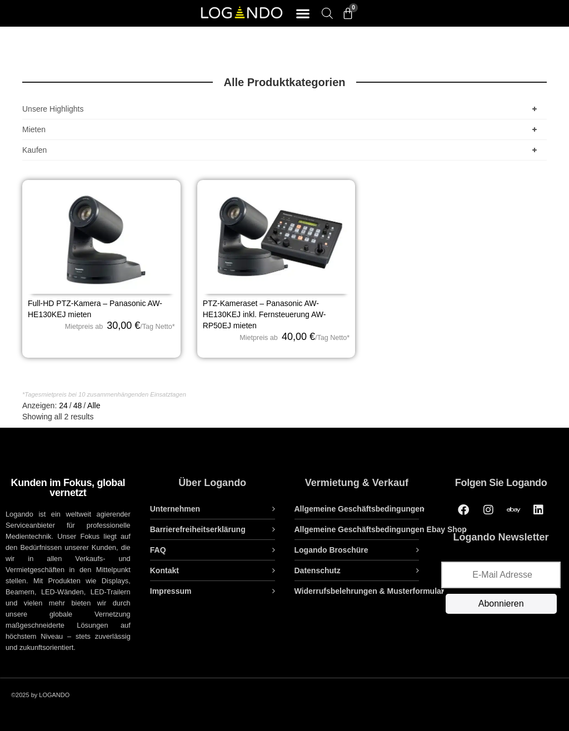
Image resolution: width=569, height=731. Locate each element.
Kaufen (281, 150)
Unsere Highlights (281, 108)
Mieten (281, 129)
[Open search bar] (327, 13)
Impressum (171, 591)
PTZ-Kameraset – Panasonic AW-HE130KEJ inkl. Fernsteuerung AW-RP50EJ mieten (264, 314)
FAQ (158, 549)
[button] (302, 13)
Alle (93, 405)
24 (63, 405)
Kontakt (164, 570)
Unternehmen (175, 508)
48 (77, 405)
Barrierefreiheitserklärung (198, 529)
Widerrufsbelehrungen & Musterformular (370, 591)
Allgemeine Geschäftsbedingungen (360, 508)
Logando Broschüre (331, 549)
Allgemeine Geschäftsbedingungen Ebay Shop (381, 529)
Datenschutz (318, 570)
